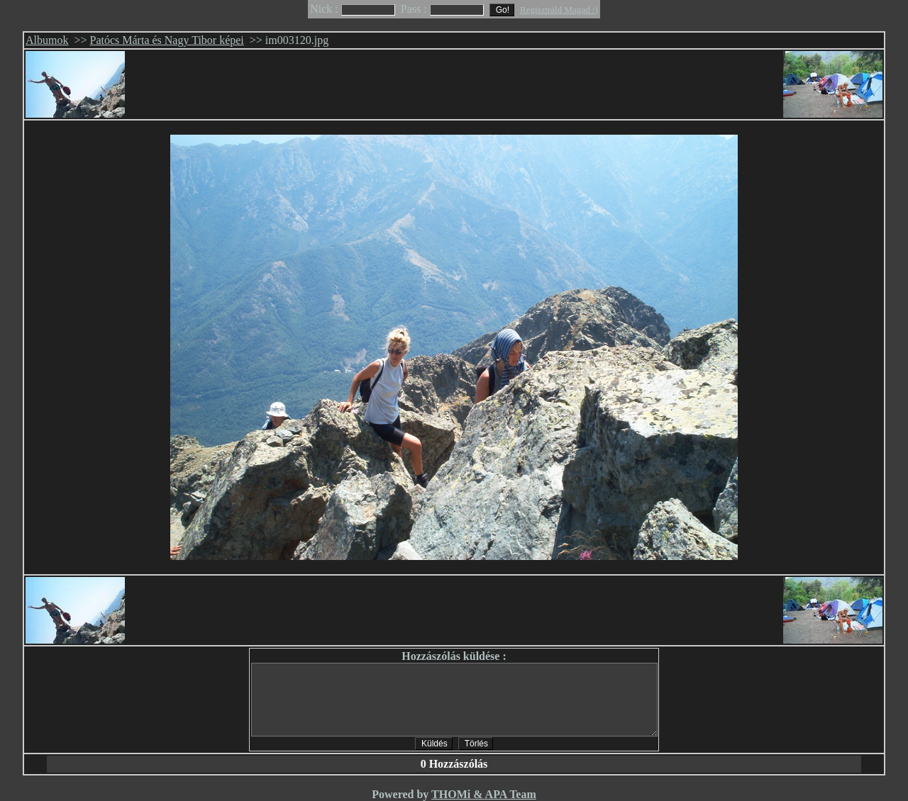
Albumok (47, 40)
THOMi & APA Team (483, 794)
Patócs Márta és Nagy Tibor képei (167, 40)
